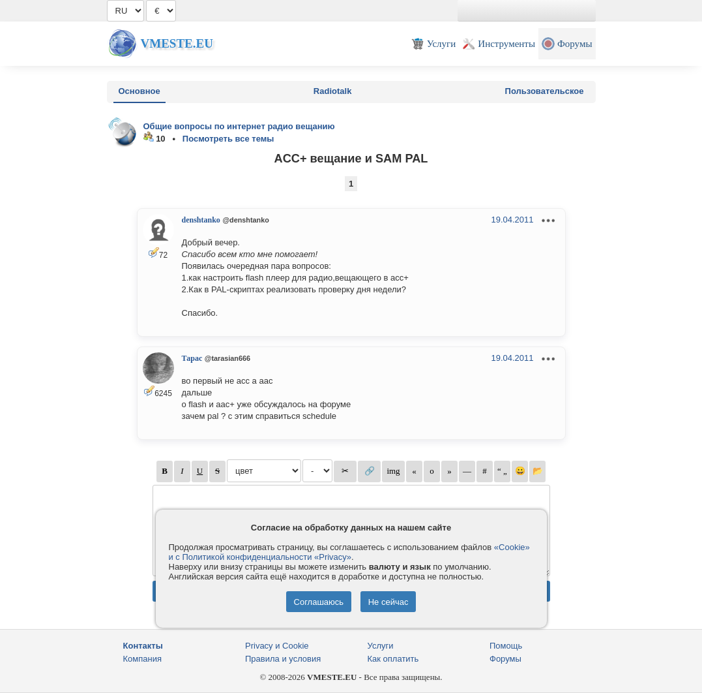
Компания (142, 659)
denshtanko (201, 219)
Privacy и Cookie (277, 646)
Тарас (192, 358)
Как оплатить (393, 659)
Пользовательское (544, 91)
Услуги (381, 646)
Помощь (506, 646)
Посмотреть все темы (228, 139)
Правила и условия (283, 659)
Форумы (505, 659)
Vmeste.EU (177, 43)
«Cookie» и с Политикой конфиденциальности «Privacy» (349, 552)
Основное (139, 91)
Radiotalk (333, 91)
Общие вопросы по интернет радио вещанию (239, 126)
